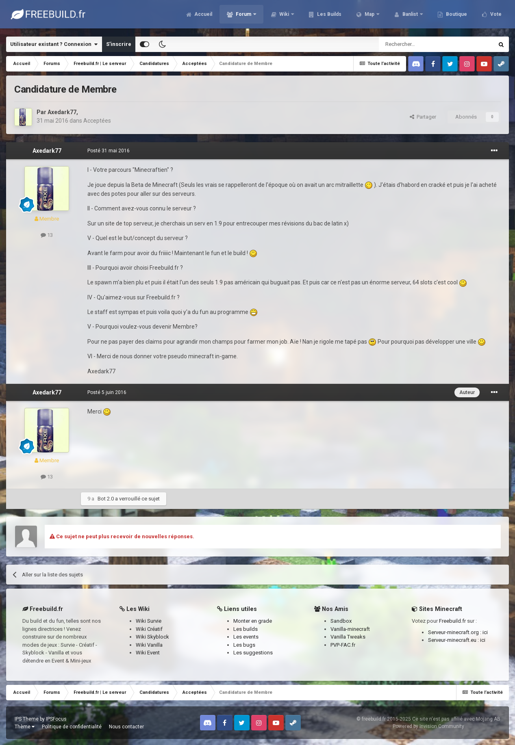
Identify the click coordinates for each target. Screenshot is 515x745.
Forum (243, 16)
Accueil (202, 16)
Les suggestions (253, 653)
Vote (495, 16)
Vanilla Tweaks (347, 637)
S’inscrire (118, 44)
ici (485, 632)
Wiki (284, 16)
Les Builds (328, 16)
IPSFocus (56, 719)
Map (369, 16)
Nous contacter (126, 727)
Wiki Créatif (149, 629)
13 (47, 235)
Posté (108, 151)
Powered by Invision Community (428, 726)
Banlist (410, 16)
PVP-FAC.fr (342, 645)
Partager (423, 117)
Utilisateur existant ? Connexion (54, 44)
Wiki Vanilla (149, 645)
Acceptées (97, 120)
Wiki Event (148, 653)
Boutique (456, 16)
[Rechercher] (419, 44)
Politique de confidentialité (72, 727)
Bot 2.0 (106, 499)
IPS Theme (27, 719)
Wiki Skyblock (152, 637)
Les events (246, 637)
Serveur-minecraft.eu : (454, 640)
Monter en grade (252, 621)
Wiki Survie (148, 621)
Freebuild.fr (452, 621)
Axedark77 (62, 112)
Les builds (245, 629)
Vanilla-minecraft (350, 629)
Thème (25, 727)
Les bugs (244, 645)
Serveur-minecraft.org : (455, 632)
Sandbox (341, 621)
